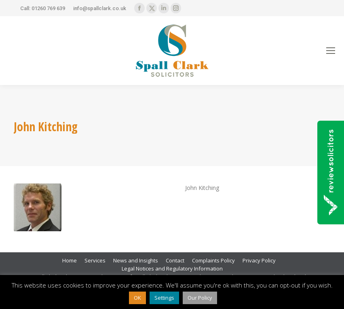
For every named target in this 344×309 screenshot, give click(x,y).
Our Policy (200, 297)
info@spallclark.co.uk (99, 8)
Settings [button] (164, 297)
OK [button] (137, 297)
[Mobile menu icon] (330, 50)
